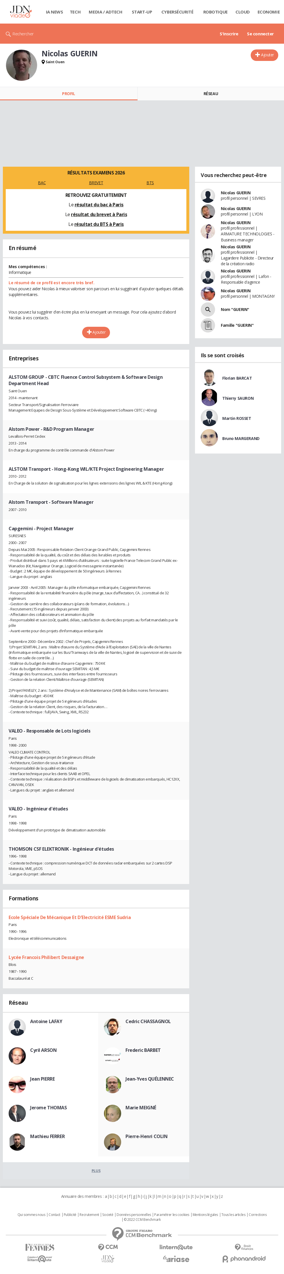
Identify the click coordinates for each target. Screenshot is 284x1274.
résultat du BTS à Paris (99, 224)
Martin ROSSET (236, 418)
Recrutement (89, 1215)
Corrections (257, 1215)
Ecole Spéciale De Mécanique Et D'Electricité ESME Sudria (70, 917)
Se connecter (260, 33)
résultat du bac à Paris (99, 204)
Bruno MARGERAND (241, 438)
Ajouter (267, 54)
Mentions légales (205, 1215)
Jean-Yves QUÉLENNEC (149, 1079)
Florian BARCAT (237, 378)
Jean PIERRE (42, 1079)
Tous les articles (233, 1215)
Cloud (242, 12)
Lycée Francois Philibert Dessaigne (46, 957)
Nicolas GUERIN (235, 192)
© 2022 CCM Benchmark (142, 1220)
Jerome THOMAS (48, 1107)
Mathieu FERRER (47, 1136)
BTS (150, 182)
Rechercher (23, 33)
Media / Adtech (105, 12)
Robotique (215, 12)
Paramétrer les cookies (171, 1215)
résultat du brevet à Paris (99, 214)
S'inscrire (229, 33)
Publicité (70, 1215)
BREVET (96, 182)
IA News (54, 12)
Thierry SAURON (238, 398)
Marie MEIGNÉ (140, 1107)
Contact (54, 1215)
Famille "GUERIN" (237, 325)
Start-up (142, 12)
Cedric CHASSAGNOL (148, 1021)
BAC (42, 182)
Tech (75, 12)
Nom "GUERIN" (235, 309)
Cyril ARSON (43, 1050)
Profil (68, 93)
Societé (107, 1215)
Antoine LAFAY (46, 1021)
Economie (269, 12)
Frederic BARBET (143, 1050)
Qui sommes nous (31, 1215)
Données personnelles (134, 1215)
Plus (96, 1170)
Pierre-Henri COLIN (146, 1136)
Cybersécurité (177, 12)
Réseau (211, 93)
